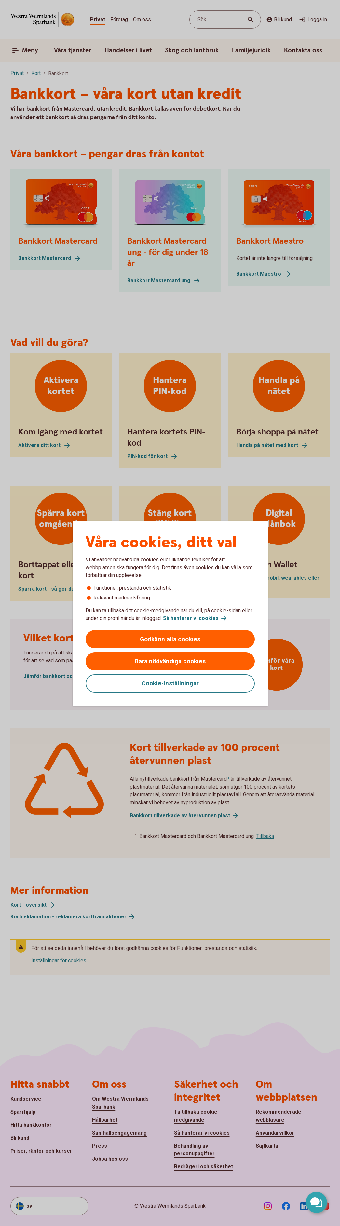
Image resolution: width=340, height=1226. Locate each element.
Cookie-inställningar (170, 683)
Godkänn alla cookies (170, 639)
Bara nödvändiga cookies (170, 661)
